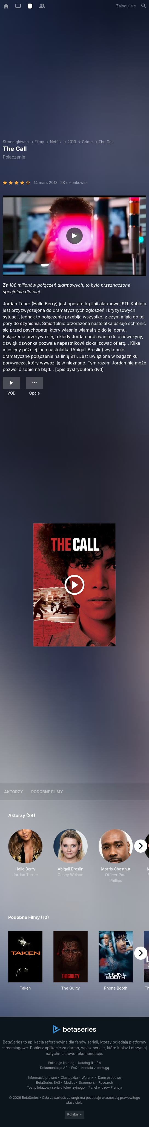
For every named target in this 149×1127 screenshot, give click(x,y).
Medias (69, 1082)
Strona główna (16, 141)
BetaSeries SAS (48, 1082)
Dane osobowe (109, 1078)
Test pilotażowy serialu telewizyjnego (56, 1087)
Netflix (56, 141)
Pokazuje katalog (61, 1063)
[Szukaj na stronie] (144, 6)
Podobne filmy (47, 791)
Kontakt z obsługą (95, 1068)
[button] (25, 859)
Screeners (87, 1082)
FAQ (74, 1068)
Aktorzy (13, 791)
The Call (106, 141)
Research (105, 1082)
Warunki (88, 1078)
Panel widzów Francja (105, 1087)
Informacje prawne (42, 1078)
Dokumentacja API (54, 1068)
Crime (87, 141)
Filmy (39, 141)
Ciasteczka (69, 1078)
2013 (71, 141)
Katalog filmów (89, 1063)
